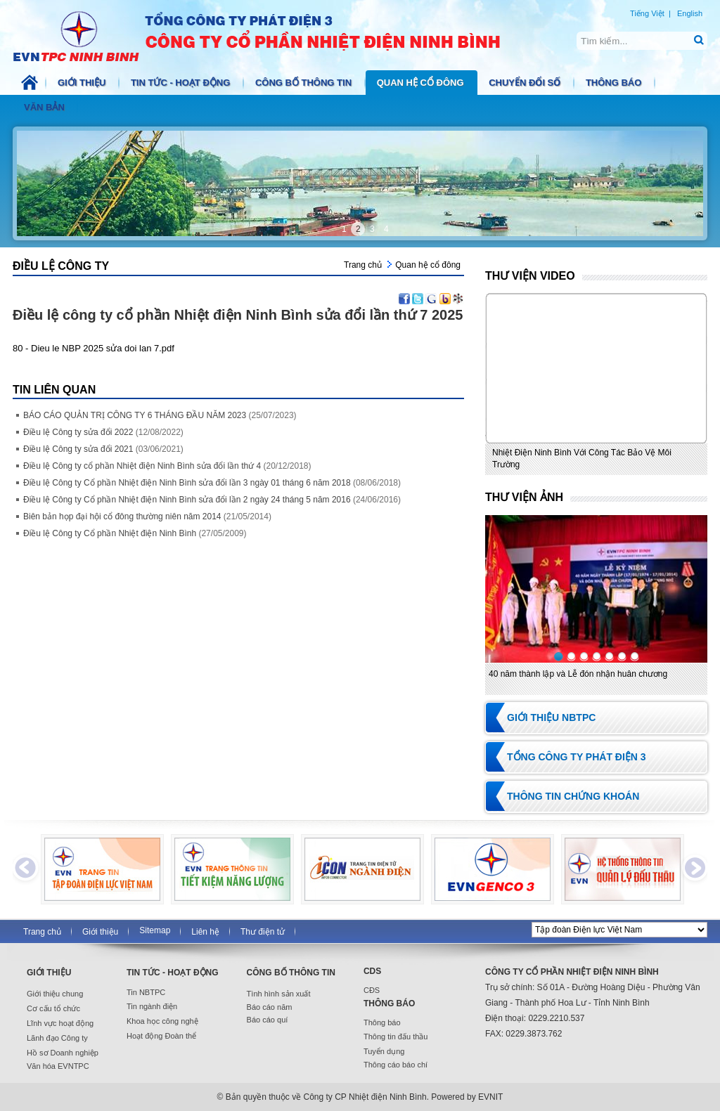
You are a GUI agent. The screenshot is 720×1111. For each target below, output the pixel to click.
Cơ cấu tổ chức (53, 1008)
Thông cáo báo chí (396, 1064)
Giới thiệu (83, 82)
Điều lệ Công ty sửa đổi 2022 (103, 432)
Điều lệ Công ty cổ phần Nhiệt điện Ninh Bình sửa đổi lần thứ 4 (167, 466)
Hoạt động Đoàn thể (161, 1036)
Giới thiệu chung (55, 993)
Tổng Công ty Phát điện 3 (576, 756)
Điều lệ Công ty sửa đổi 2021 (103, 449)
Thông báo (615, 82)
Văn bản (45, 107)
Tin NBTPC (146, 992)
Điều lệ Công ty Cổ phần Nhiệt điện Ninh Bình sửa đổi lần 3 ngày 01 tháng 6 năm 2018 (212, 483)
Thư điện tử (262, 932)
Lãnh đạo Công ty (57, 1038)
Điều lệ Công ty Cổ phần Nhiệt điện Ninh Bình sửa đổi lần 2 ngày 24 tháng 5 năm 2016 (212, 500)
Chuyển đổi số (526, 82)
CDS (372, 971)
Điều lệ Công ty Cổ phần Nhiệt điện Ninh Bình (135, 533)
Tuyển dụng (384, 1051)
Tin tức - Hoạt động (182, 82)
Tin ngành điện (152, 1006)
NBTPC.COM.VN (271, 35)
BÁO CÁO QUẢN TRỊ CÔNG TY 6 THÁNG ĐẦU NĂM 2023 (160, 415)
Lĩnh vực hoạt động (60, 1023)
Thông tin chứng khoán (573, 796)
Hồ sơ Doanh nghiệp (62, 1052)
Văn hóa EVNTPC (58, 1066)
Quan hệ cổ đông (422, 82)
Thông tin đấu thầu (396, 1036)
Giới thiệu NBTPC (551, 717)
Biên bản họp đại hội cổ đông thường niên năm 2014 (147, 516)
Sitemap (154, 930)
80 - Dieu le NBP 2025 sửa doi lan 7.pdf (93, 348)
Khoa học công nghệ (162, 1021)
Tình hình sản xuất (279, 993)
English (689, 13)
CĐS (372, 990)
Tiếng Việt (647, 13)
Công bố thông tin (304, 82)
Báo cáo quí (267, 1019)
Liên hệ (205, 932)
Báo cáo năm (269, 1007)
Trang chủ (363, 265)
